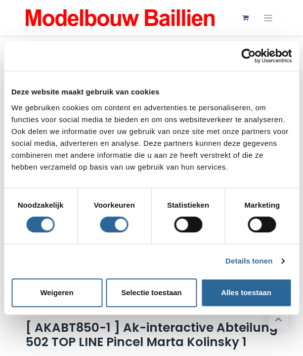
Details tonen (248, 261)
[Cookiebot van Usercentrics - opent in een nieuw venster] (248, 55)
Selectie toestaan (151, 292)
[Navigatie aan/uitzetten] (268, 18)
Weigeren (56, 292)
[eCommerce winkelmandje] (246, 18)
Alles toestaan (246, 292)
